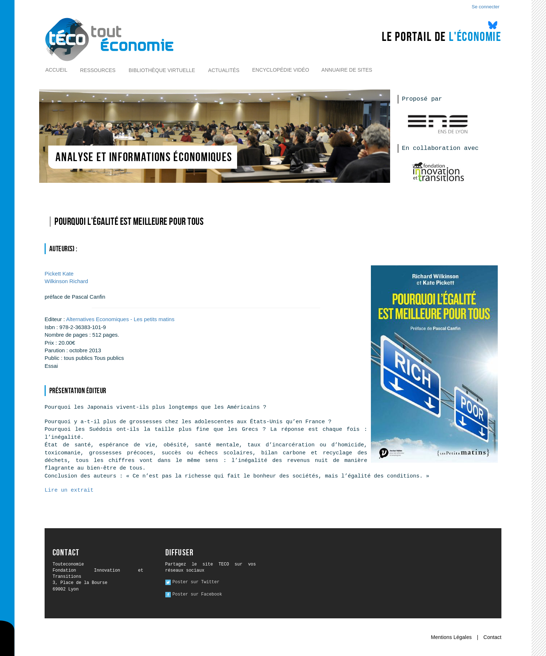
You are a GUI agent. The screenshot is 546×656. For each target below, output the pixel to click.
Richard (66, 281)
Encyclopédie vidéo (280, 70)
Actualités (223, 70)
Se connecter (486, 6)
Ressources (98, 70)
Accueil (56, 70)
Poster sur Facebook (197, 594)
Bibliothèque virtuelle (162, 70)
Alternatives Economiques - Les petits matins (120, 319)
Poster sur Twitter (196, 582)
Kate (59, 273)
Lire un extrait (69, 490)
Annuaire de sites (347, 70)
